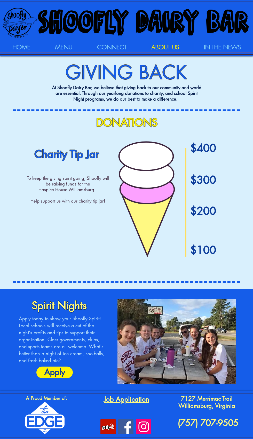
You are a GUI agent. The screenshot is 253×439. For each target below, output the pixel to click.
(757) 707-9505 (206, 423)
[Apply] (54, 372)
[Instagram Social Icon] (143, 426)
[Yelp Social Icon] (108, 426)
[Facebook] (125, 426)
